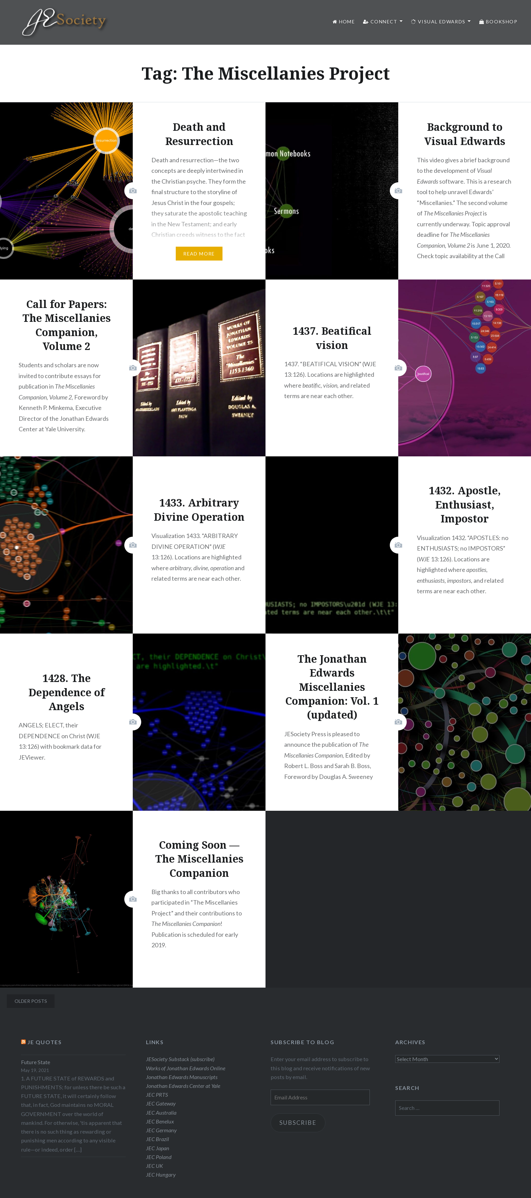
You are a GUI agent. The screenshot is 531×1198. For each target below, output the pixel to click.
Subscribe (299, 1123)
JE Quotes (44, 1042)
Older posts (31, 1001)
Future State (35, 1062)
